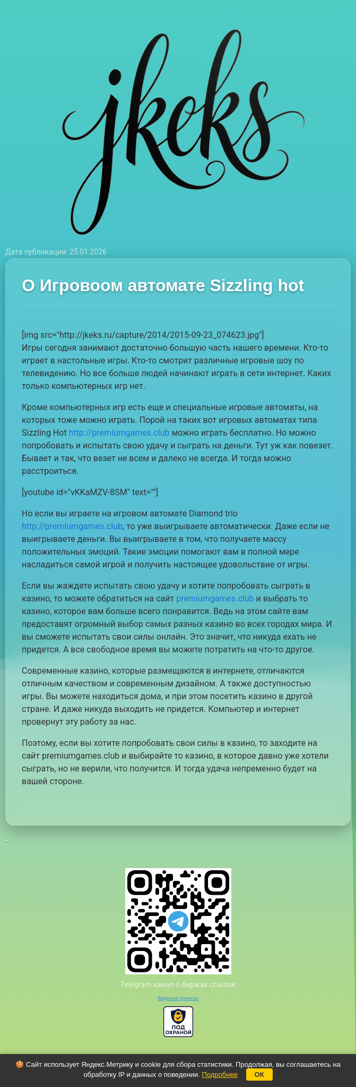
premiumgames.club (215, 598)
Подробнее (220, 1074)
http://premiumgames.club (119, 433)
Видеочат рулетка (178, 998)
